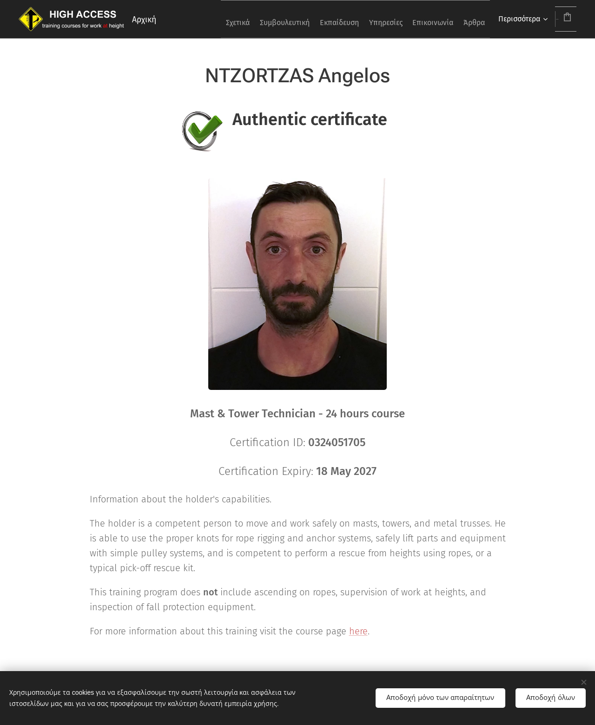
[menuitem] (212, 19)
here (358, 631)
